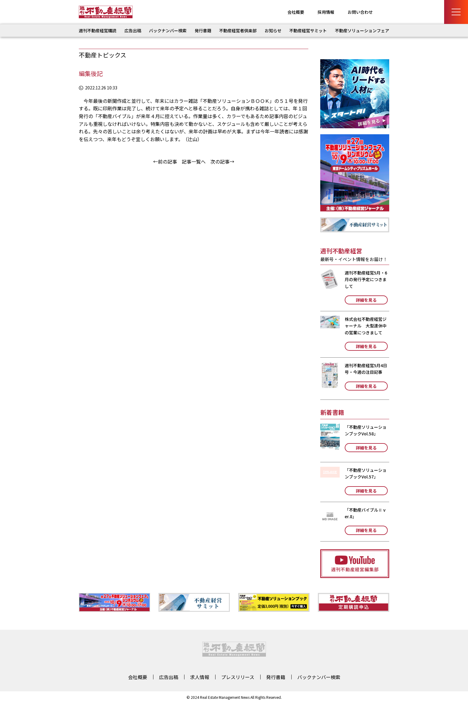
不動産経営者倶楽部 (238, 30)
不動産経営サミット (308, 30)
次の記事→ (222, 161)
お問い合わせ (360, 12)
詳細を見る (366, 300)
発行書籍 (203, 30)
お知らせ (273, 30)
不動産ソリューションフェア (362, 30)
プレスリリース (237, 677)
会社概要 (295, 12)
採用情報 (326, 12)
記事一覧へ (194, 161)
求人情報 (199, 677)
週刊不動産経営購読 (97, 30)
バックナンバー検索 (168, 30)
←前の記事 (165, 161)
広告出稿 (132, 30)
